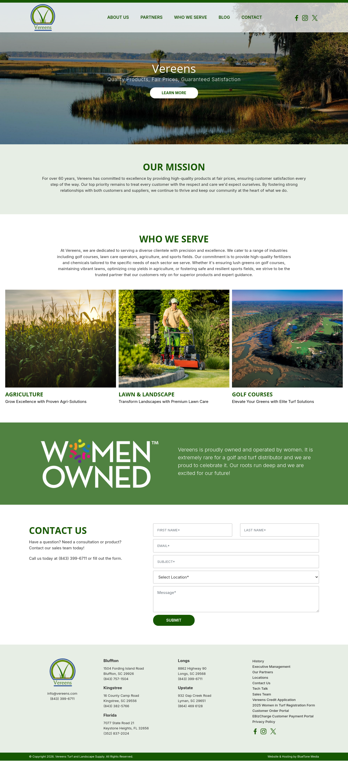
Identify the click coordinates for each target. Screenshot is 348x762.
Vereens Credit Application (274, 701)
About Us (118, 17)
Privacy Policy (263, 723)
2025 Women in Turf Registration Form (283, 706)
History (258, 662)
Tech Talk (260, 690)
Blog (224, 17)
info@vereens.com (62, 695)
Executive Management (271, 668)
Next (337, 355)
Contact (251, 17)
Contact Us (261, 684)
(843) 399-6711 (73, 559)
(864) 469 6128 (190, 707)
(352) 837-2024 (116, 735)
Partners (152, 17)
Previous (11, 355)
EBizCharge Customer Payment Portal (283, 717)
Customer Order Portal (270, 712)
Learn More (174, 94)
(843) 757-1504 (116, 680)
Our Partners (262, 673)
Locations (260, 679)
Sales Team (261, 695)
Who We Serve (190, 17)
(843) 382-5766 (116, 707)
